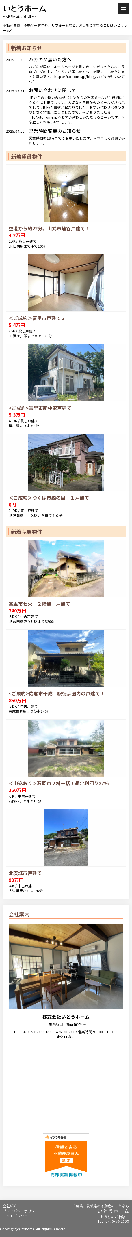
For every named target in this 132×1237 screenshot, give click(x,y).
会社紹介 (10, 1205)
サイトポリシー (15, 1215)
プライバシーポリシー (20, 1210)
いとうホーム (24, 11)
